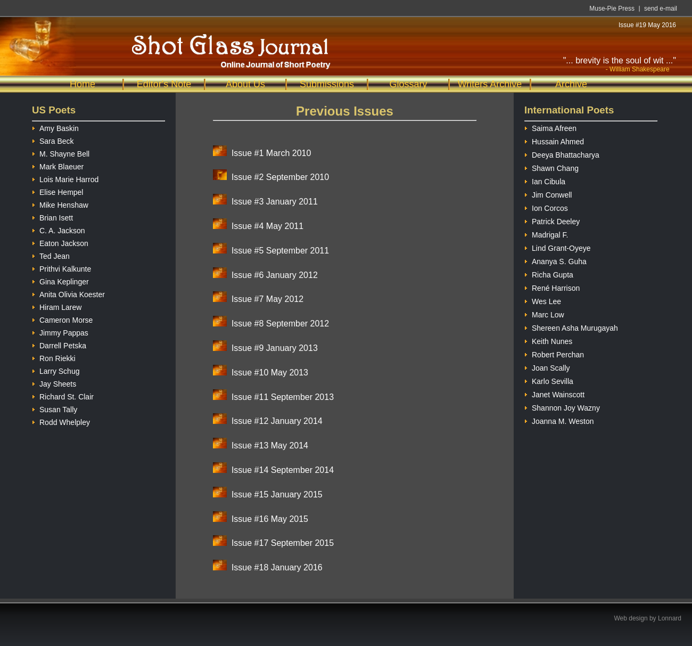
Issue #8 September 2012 (280, 323)
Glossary (408, 84)
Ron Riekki (54, 357)
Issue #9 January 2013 (275, 348)
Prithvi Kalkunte (61, 267)
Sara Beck (53, 139)
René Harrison (552, 286)
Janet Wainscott (554, 393)
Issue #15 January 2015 (277, 494)
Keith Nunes (548, 340)
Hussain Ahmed (554, 140)
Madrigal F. (546, 233)
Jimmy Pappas (60, 331)
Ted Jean (51, 254)
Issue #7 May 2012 (267, 299)
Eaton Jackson (60, 242)
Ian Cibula (544, 180)
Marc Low (544, 313)
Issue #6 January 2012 (275, 275)
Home (82, 84)
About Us (245, 84)
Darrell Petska (59, 344)
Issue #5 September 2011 (280, 250)
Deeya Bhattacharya (561, 153)
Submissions (327, 84)
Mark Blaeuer (58, 165)
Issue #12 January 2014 (277, 421)
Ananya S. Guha (555, 260)
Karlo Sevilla (548, 380)
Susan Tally (54, 408)
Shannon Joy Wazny (562, 406)
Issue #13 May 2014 (270, 445)
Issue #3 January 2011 (275, 201)
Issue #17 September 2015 (283, 542)
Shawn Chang (551, 167)
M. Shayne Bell (60, 152)
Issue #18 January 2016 (277, 567)
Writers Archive (490, 84)
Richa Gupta (548, 273)
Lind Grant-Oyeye (557, 246)
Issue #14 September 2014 (283, 470)
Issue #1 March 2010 (271, 153)
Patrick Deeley (552, 220)
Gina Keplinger (60, 280)
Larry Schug (55, 369)
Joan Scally (547, 366)
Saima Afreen (550, 127)
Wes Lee (542, 300)
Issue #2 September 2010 (280, 177)
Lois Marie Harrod (65, 178)
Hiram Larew (56, 306)
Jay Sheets (54, 382)
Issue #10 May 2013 (270, 372)
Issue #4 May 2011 (267, 226)
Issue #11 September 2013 (283, 397)
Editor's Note (164, 84)
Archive (571, 84)
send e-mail (660, 8)
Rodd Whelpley (61, 421)
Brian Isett (52, 216)
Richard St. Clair (63, 395)
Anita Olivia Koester (68, 293)
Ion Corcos (546, 206)
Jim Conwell (548, 193)
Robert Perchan (554, 353)
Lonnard (669, 618)
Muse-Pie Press (612, 8)
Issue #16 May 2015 (270, 519)
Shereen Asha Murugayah (571, 326)
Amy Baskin (55, 127)
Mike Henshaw (60, 203)
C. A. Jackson (58, 229)
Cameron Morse (62, 318)
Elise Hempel (57, 191)
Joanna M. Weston (559, 420)
